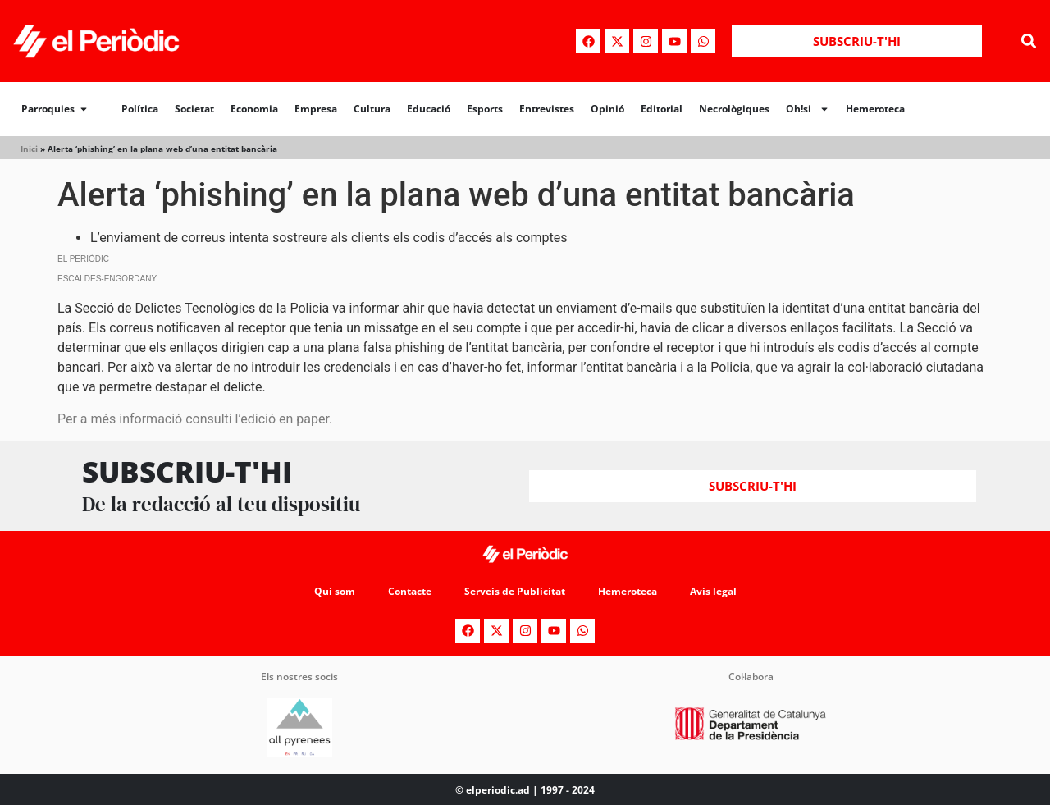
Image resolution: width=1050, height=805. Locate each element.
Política (139, 109)
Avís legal (713, 591)
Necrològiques (734, 109)
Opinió (607, 109)
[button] (1028, 41)
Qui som (334, 591)
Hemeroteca (875, 109)
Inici (29, 148)
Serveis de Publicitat (514, 591)
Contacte (409, 591)
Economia (254, 109)
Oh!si (807, 109)
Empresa (315, 109)
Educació (428, 109)
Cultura (372, 109)
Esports (485, 109)
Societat (194, 109)
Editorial (661, 109)
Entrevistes (546, 109)
